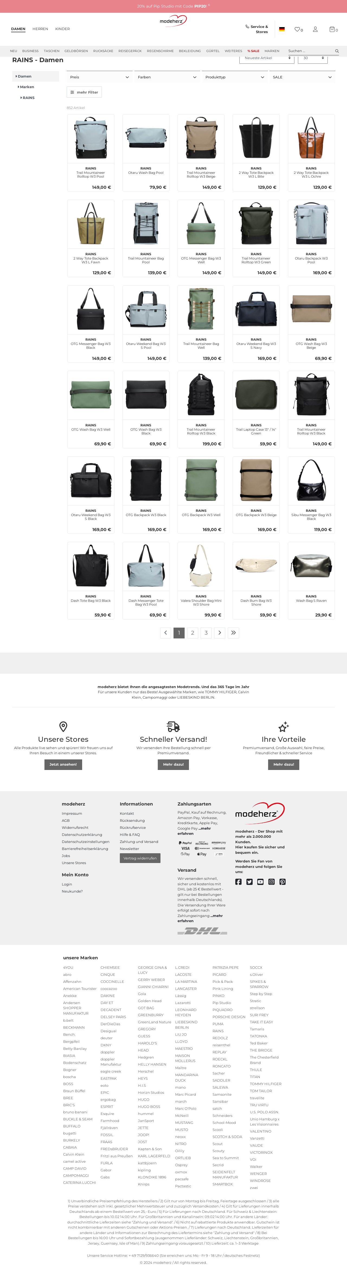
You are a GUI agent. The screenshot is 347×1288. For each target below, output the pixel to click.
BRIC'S (69, 1123)
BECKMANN (74, 1046)
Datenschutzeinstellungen (86, 860)
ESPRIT (107, 1125)
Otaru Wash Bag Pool (145, 189)
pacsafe (182, 1198)
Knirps (143, 1203)
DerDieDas (110, 1042)
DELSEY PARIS (113, 1035)
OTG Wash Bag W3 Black (146, 447)
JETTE (143, 1147)
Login (67, 903)
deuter (107, 1056)
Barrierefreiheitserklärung (85, 867)
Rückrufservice (133, 846)
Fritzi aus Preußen (117, 1175)
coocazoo (109, 1007)
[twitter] (252, 901)
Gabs (105, 1196)
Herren (40, 29)
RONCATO (222, 1085)
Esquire (107, 1132)
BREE (68, 1116)
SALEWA (220, 1106)
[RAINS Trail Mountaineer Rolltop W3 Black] (201, 413)
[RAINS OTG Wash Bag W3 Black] (146, 413)
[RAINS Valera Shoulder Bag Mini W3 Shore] (201, 584)
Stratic (255, 1020)
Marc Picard (185, 1113)
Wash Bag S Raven (311, 617)
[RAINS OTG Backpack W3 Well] (201, 499)
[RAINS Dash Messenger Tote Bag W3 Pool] (146, 584)
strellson (257, 1027)
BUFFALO (72, 1145)
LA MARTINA (186, 1000)
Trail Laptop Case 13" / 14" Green (256, 447)
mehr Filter (84, 111)
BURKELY (71, 1159)
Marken (272, 51)
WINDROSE (260, 1199)
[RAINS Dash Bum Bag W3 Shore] (256, 584)
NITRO (181, 1162)
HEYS (143, 1097)
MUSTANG (184, 1141)
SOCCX (256, 986)
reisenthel (221, 1064)
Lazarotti (183, 1021)
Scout (218, 1162)
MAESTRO (184, 1067)
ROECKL (220, 1078)
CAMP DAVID (74, 1187)
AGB (66, 839)
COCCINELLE (112, 1000)
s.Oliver (256, 993)
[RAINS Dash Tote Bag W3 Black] (91, 584)
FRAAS (106, 1161)
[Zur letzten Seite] (233, 652)
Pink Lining (223, 1007)
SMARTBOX (223, 1203)
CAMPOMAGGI (76, 1194)
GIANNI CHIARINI (153, 1005)
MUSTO (181, 1148)
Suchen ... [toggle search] (313, 51)
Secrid (218, 1183)
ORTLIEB (183, 1176)
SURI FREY (259, 1034)
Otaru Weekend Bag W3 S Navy (256, 362)
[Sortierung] (267, 78)
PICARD (219, 993)
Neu (13, 51)
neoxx (180, 1155)
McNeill (182, 1134)
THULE (256, 1088)
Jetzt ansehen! (63, 783)
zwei (254, 1206)
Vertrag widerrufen (140, 877)
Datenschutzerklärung (82, 853)
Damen (18, 29)
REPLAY (219, 1071)
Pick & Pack (223, 1000)
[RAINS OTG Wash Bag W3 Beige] (311, 328)
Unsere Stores (74, 882)
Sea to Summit (226, 1176)
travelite (257, 1116)
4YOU (68, 986)
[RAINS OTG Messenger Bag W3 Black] (91, 328)
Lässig (180, 1014)
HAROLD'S (147, 1062)
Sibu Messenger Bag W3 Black (311, 533)
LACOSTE (183, 993)
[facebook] (240, 901)
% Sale (253, 51)
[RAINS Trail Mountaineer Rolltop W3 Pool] (91, 156)
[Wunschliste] (299, 29)
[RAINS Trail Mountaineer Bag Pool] (146, 242)
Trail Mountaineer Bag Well (201, 362)
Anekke (70, 1014)
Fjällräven (109, 1147)
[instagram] (273, 901)
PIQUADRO (223, 1028)
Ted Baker (259, 1062)
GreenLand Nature (154, 1041)
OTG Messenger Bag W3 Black (91, 362)
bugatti (69, 1152)
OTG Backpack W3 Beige (256, 531)
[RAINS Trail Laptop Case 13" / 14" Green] (256, 413)
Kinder (62, 29)
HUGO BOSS (149, 1125)
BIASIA (69, 1074)
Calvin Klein (73, 1173)
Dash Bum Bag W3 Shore (256, 618)
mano (180, 1106)
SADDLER (221, 1099)
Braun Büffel (74, 1109)
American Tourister (80, 1007)
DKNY (106, 1064)
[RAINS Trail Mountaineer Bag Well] (201, 328)
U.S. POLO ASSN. (264, 1131)
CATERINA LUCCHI (79, 1201)
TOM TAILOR (261, 1109)
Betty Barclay (75, 1067)
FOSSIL (107, 1154)
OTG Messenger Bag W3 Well (201, 276)
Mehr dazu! (173, 783)
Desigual (109, 1049)
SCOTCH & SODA (227, 1155)
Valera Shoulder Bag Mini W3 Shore (201, 618)
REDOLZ (220, 1056)
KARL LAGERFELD (154, 1175)
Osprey (181, 1183)
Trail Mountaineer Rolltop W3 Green (256, 276)
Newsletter (129, 867)
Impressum (72, 832)
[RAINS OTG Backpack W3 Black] (146, 499)
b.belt (68, 1039)
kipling (144, 1189)
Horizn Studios (151, 1111)
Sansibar (220, 1120)
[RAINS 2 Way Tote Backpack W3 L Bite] (256, 156)
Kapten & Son (150, 1168)
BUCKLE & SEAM (77, 1138)
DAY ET (107, 1021)
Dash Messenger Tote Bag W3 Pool (145, 618)
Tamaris (257, 1048)
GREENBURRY (150, 1034)
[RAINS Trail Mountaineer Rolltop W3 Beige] (201, 156)
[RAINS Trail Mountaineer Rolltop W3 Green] (256, 242)
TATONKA (258, 1055)
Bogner (69, 1088)
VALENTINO (260, 1150)
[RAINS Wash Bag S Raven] (311, 584)
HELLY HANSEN (152, 1083)
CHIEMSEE (110, 986)
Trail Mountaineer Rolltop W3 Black (201, 447)
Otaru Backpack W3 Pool (311, 276)
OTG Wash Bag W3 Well (90, 445)
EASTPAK (109, 1097)
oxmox (181, 1190)
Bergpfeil (71, 1060)
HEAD (143, 1069)
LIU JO (181, 1053)
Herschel (146, 1090)
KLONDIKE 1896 (152, 1196)
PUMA (218, 1042)
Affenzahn (72, 1000)
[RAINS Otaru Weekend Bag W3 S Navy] (256, 328)
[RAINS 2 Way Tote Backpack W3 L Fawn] (91, 242)
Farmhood (110, 1139)
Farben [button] (145, 96)
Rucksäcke (103, 51)
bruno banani (75, 1131)
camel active (74, 1180)
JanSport (146, 1139)
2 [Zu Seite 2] (192, 651)
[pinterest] (285, 901)
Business (30, 51)
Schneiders (222, 1134)
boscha (69, 1095)
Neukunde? (72, 910)
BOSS (68, 1102)
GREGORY (147, 1048)
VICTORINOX (261, 1171)
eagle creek (111, 1090)
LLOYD (181, 1060)
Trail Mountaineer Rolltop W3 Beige (201, 190)
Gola (142, 1013)
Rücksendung (132, 839)
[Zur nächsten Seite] (219, 652)
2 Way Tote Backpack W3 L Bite (256, 190)
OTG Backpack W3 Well (201, 531)
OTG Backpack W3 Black (146, 531)
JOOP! (143, 1154)
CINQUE (108, 993)
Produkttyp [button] (216, 96)
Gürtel (213, 51)
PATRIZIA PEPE (226, 986)
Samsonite (222, 1113)
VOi (253, 1178)
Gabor (106, 1189)
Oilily (179, 1169)
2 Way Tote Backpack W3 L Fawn (90, 276)
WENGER (258, 1192)
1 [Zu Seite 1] (179, 651)
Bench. (69, 1053)
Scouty (218, 1169)
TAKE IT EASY (261, 1041)
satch (217, 1127)
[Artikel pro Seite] (313, 78)
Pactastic (183, 1205)
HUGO (143, 1118)
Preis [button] (75, 96)
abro (67, 993)
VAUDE (256, 1164)
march (181, 1120)
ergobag (108, 1118)
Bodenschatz (74, 1081)
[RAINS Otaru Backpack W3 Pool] (311, 242)
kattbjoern (147, 1182)
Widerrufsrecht (75, 846)
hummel (146, 1132)
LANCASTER (186, 1007)
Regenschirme (160, 51)
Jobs (66, 874)
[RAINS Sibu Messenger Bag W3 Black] (311, 499)
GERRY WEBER (151, 998)
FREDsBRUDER (114, 1168)
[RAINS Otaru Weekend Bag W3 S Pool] (146, 328)
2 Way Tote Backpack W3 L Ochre (311, 190)
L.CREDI (182, 986)
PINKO (218, 1014)
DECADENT (111, 1028)
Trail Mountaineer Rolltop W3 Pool (90, 190)
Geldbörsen (76, 51)
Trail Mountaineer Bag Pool (146, 276)
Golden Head (150, 1020)
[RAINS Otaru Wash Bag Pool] (146, 156)
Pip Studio (222, 1021)
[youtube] (262, 901)
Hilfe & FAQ (130, 853)
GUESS (144, 1055)
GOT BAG (146, 1027)
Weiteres (233, 51)
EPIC (105, 1111)
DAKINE (108, 1014)
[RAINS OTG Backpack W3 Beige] (256, 499)
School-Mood (224, 1141)
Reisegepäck (130, 51)
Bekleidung (190, 51)
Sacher (219, 1092)
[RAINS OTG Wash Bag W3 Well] (91, 413)
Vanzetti (257, 1157)
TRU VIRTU (259, 1123)
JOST (142, 1161)
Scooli (218, 1148)
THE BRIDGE (261, 1069)
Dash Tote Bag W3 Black (91, 617)
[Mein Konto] (316, 29)
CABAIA (70, 1166)
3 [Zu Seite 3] (206, 651)
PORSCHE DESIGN (229, 1035)
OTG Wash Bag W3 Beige (311, 362)
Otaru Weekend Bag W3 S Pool (146, 362)
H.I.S (142, 1104)
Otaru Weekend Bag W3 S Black (91, 533)
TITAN (255, 1095)
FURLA (107, 1182)
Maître (181, 1087)
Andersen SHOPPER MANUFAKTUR (75, 1026)
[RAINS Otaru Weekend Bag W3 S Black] (91, 499)
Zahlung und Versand (139, 860)
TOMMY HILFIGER (265, 1102)
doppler (108, 1071)
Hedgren (146, 1076)
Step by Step (261, 1013)
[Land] (282, 29)
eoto (104, 1104)
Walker (256, 1185)
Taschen (51, 51)
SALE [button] (278, 96)
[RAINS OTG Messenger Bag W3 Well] (201, 242)
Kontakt (127, 832)
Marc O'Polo (185, 1127)
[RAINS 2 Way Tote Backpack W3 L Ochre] (311, 156)
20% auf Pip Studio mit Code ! (173, 6)
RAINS (218, 1049)
